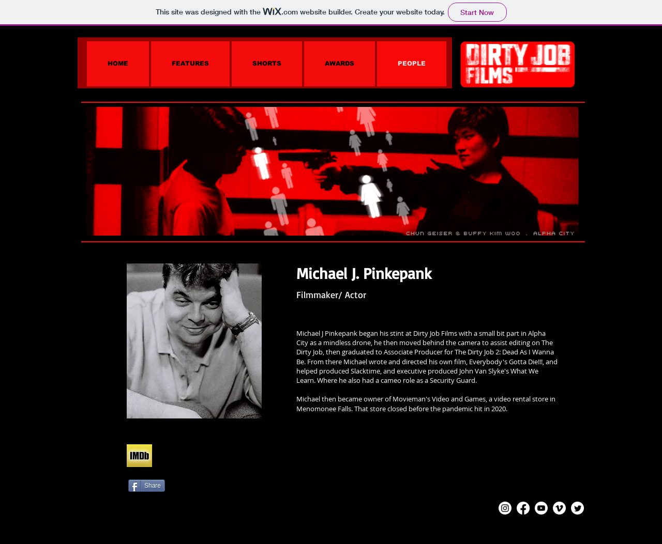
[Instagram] (505, 508)
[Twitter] (577, 508)
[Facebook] (523, 508)
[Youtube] (541, 508)
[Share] (146, 485)
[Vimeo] (559, 508)
